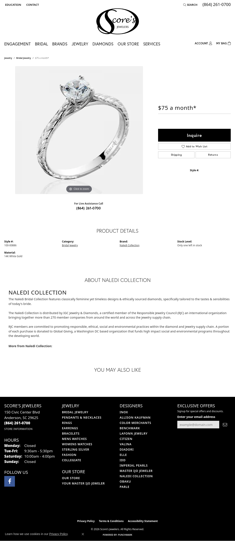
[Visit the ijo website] (107, 506)
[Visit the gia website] (127, 506)
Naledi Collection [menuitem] (136, 476)
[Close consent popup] (83, 534)
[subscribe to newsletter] (225, 425)
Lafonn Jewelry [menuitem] (134, 433)
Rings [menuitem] (67, 423)
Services (151, 43)
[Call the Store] (17, 423)
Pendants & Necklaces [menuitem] (81, 417)
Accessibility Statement (143, 521)
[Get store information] (18, 429)
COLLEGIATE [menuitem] (71, 460)
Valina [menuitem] (126, 444)
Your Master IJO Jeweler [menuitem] (83, 483)
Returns (213, 154)
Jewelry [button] (80, 43)
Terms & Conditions (111, 521)
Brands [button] (59, 43)
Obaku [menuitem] (125, 481)
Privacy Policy (86, 521)
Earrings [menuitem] (70, 428)
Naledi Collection (130, 245)
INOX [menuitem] (124, 412)
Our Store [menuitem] (71, 478)
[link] (32, 4)
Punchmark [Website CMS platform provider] (125, 534)
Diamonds (102, 43)
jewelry (8, 58)
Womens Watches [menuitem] (77, 444)
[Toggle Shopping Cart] (223, 43)
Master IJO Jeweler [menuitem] (136, 471)
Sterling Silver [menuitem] (75, 449)
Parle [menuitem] (125, 487)
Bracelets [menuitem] (70, 433)
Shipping (176, 154)
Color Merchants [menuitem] (135, 423)
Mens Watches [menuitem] (74, 439)
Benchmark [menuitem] (130, 428)
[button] (12, 4)
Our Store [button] (128, 43)
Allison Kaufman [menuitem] (135, 417)
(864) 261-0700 (88, 208)
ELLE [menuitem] (123, 455)
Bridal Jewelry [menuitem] (75, 412)
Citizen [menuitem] (126, 439)
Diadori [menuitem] (127, 449)
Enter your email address (196, 417)
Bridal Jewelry (23, 58)
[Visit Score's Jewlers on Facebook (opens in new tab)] (9, 481)
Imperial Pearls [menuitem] (134, 465)
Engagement (17, 43)
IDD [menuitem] (123, 460)
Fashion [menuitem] (69, 455)
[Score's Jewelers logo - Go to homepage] (117, 21)
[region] (79, 130)
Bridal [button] (41, 43)
